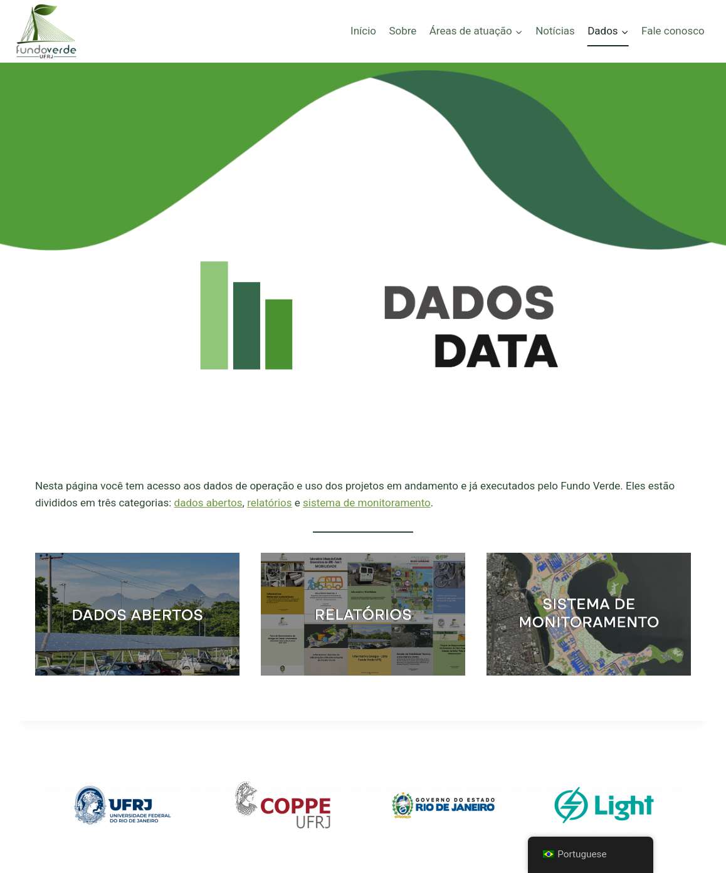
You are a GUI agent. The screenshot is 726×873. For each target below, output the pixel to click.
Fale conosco (673, 30)
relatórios (269, 502)
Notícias (555, 30)
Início (363, 30)
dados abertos (208, 502)
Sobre (402, 30)
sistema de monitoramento (367, 502)
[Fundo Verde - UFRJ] (46, 31)
